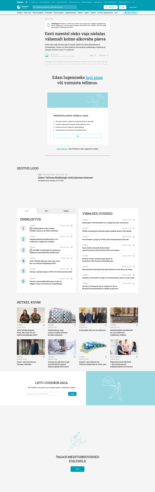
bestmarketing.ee (44, 2)
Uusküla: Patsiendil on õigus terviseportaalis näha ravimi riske (108, 278)
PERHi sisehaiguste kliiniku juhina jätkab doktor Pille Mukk (106, 231)
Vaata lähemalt (61, 149)
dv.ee (53, 2)
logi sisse (94, 77)
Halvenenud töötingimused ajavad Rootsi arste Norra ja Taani (107, 269)
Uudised (32, 225)
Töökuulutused (49, 174)
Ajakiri (86, 13)
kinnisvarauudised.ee (110, 2)
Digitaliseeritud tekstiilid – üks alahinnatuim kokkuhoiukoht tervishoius (121, 364)
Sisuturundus (115, 357)
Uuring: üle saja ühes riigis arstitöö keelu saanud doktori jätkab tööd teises (59, 364)
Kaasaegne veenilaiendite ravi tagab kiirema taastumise (105, 223)
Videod (93, 13)
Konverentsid (58, 13)
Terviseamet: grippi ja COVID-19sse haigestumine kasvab (105, 239)
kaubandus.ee (98, 2)
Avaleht (20, 13)
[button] (46, 394)
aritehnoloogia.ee (87, 2)
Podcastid (48, 13)
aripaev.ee (34, 2)
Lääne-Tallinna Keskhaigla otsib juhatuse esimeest (65, 177)
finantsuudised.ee (74, 2)
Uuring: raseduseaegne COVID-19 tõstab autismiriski (51, 272)
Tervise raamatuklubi (105, 13)
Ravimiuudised (38, 13)
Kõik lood (27, 13)
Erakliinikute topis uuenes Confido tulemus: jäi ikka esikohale (58, 332)
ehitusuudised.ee (62, 2)
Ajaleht (80, 13)
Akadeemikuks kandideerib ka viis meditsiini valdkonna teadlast (121, 332)
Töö (115, 13)
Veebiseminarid (70, 13)
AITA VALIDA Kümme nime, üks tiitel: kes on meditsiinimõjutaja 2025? (27, 332)
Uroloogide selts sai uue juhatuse (92, 330)
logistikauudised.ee (124, 2)
